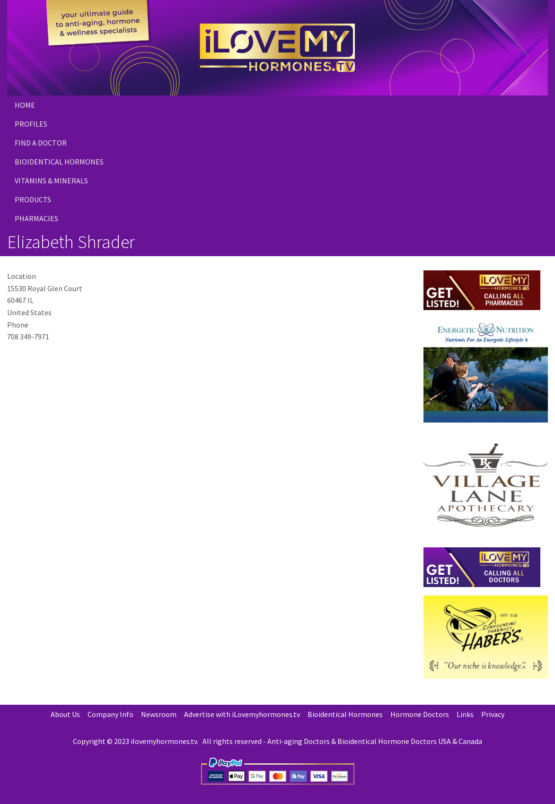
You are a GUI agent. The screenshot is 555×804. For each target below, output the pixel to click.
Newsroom (158, 714)
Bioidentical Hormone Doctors (387, 741)
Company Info (110, 714)
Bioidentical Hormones (59, 161)
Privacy (492, 714)
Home (25, 105)
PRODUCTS (33, 199)
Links (465, 714)
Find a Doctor (41, 142)
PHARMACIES (36, 218)
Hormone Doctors (419, 714)
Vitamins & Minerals (51, 180)
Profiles (31, 124)
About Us (65, 714)
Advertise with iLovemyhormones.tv (242, 714)
